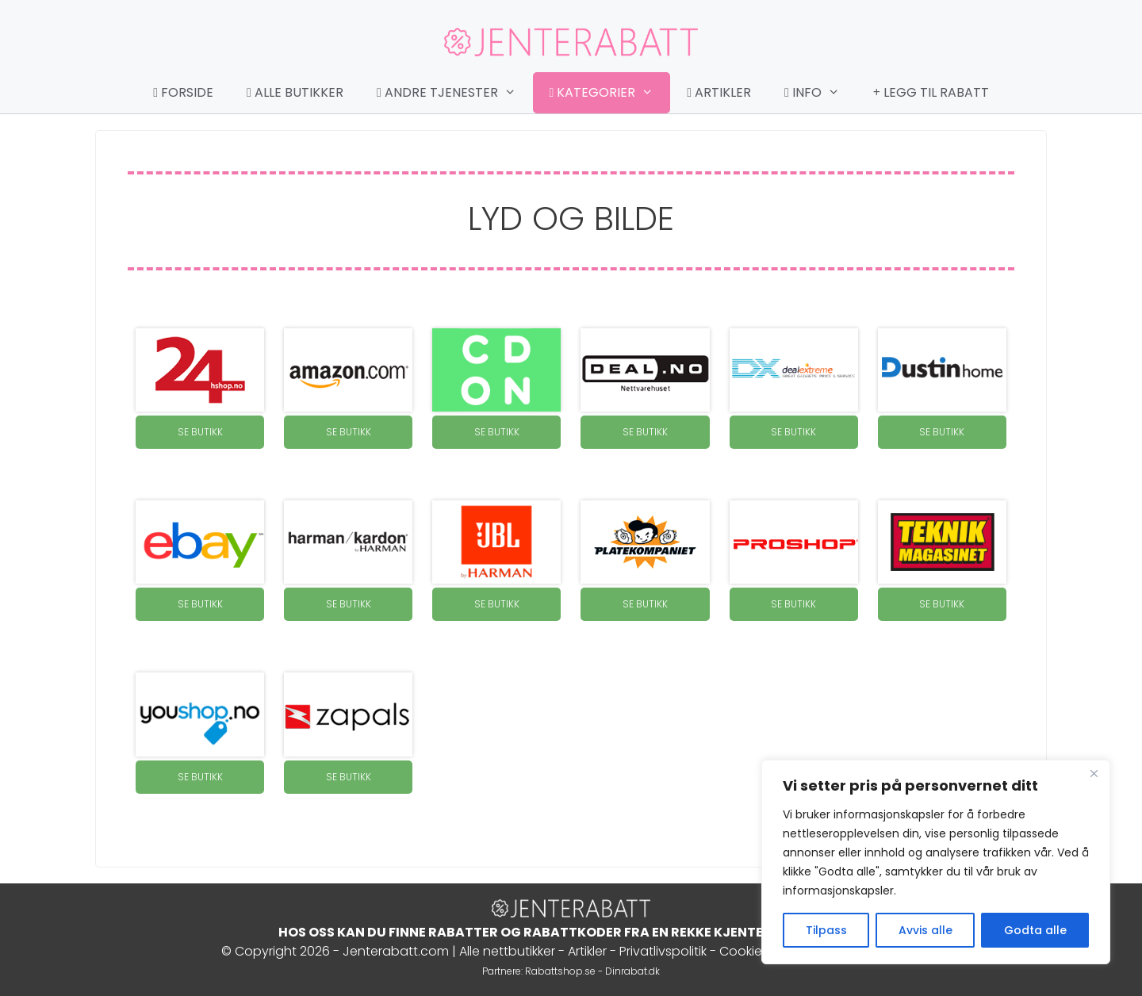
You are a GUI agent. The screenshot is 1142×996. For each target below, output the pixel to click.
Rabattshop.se (560, 971)
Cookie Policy (760, 951)
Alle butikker (295, 92)
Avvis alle (925, 930)
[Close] (1093, 773)
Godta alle (1035, 930)
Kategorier (610, 93)
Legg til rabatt (931, 92)
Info (820, 93)
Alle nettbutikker (507, 951)
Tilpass (826, 930)
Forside (183, 92)
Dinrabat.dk (632, 971)
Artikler (719, 92)
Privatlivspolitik (663, 951)
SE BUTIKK (200, 432)
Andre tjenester (454, 93)
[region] (935, 862)
